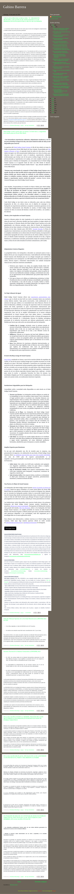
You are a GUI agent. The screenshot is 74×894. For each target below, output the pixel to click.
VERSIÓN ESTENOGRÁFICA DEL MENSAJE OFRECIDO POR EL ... (61, 95)
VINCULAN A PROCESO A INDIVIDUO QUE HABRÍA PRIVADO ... (59, 56)
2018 (53, 108)
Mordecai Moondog (56, 16)
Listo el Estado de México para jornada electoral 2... (60, 74)
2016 (53, 112)
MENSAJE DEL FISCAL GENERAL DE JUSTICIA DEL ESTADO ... (61, 77)
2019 (53, 106)
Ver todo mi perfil (54, 18)
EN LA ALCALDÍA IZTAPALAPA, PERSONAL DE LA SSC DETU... (61, 84)
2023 (53, 98)
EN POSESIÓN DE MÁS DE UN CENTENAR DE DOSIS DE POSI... (61, 49)
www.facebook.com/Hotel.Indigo (18, 571)
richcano (40, 890)
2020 (53, 104)
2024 (53, 25)
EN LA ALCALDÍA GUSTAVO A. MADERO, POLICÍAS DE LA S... (61, 42)
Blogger (54, 890)
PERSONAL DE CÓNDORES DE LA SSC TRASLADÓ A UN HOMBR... (61, 87)
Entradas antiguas (41, 881)
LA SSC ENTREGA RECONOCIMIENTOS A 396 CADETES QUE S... (60, 91)
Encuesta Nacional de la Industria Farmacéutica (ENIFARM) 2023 (22, 651)
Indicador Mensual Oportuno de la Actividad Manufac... (60, 35)
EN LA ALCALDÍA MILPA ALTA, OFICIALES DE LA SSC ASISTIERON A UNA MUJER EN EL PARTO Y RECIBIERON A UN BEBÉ (25, 756)
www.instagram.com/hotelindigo (16, 572)
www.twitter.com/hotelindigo (40, 571)
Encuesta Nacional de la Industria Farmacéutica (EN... (60, 39)
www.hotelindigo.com (25, 569)
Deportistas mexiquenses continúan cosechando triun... (61, 67)
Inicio (19, 881)
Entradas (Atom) (14, 884)
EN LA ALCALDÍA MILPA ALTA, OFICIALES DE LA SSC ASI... (60, 45)
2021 (53, 102)
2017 (53, 110)
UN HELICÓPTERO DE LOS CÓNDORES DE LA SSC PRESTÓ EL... (61, 63)
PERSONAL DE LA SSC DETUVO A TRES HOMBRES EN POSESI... (61, 60)
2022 (53, 100)
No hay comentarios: (30, 125)
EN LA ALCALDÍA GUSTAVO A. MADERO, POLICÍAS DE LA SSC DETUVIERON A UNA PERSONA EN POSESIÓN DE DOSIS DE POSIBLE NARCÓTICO (24, 718)
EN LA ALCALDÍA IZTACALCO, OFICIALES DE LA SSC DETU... (61, 52)
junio (54, 26)
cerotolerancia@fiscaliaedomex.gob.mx (17, 119)
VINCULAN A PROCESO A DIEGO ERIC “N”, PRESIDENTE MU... (61, 29)
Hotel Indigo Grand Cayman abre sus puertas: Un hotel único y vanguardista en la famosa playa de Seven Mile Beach (25, 132)
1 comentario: (28, 612)
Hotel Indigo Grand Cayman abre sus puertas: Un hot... (61, 32)
